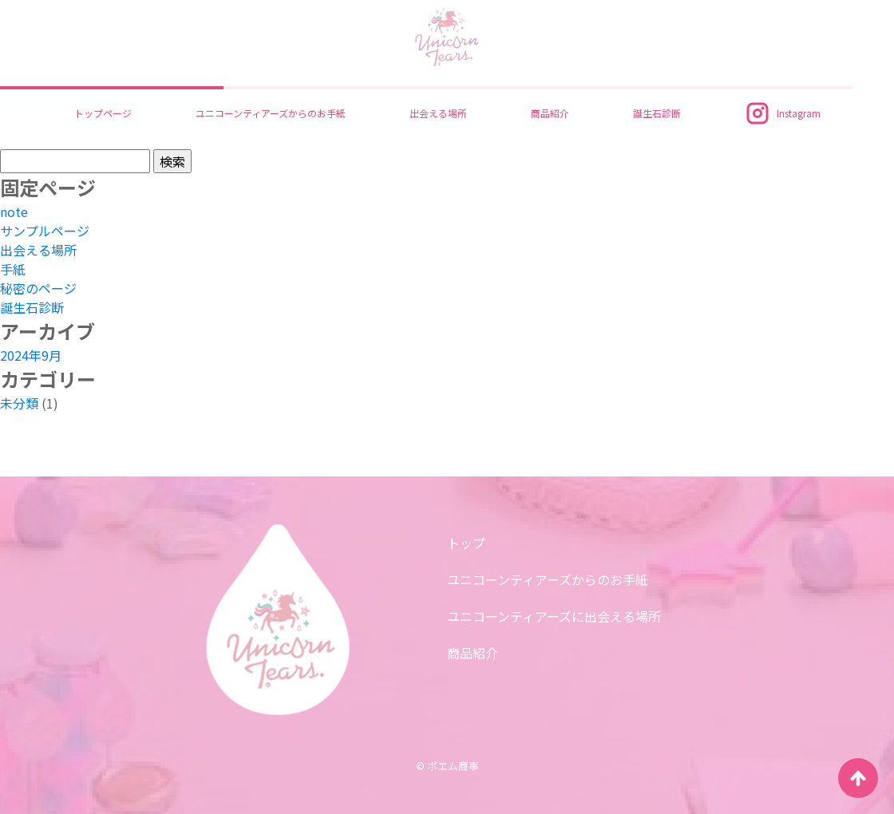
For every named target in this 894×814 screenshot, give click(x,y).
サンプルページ (44, 230)
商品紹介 (550, 113)
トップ (466, 542)
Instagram (783, 113)
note (14, 211)
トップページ (103, 113)
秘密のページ (38, 288)
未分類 (19, 403)
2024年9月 (30, 355)
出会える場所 (438, 113)
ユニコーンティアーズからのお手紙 (271, 113)
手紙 (13, 269)
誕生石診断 (657, 113)
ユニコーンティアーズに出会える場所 (554, 616)
